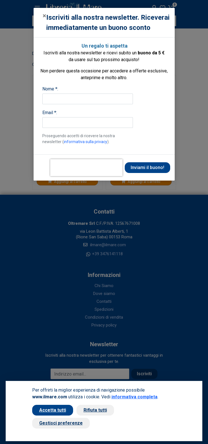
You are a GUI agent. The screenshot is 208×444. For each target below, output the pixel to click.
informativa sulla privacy (85, 141)
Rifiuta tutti (95, 410)
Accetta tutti (52, 410)
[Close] (44, 16)
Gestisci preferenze (61, 423)
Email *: (49, 112)
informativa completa (134, 396)
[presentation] (86, 167)
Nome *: (50, 89)
